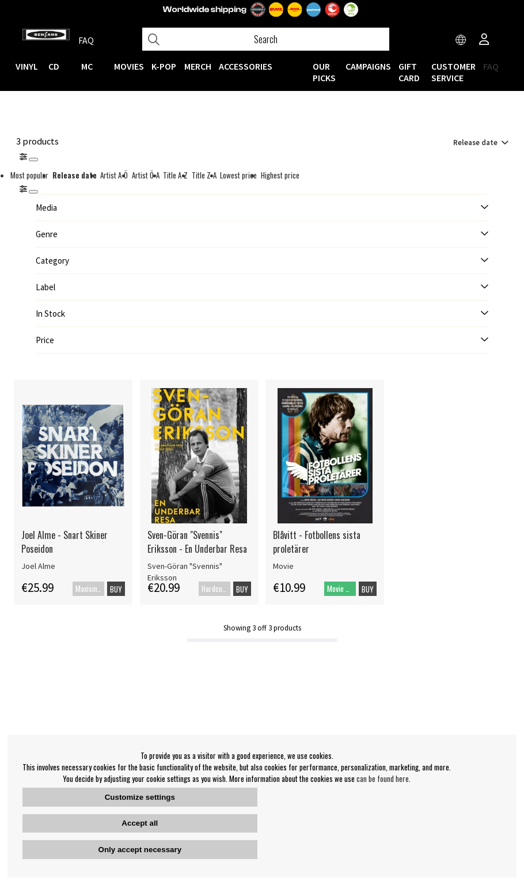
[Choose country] (461, 40)
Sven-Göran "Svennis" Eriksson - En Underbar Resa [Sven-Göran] (197, 542)
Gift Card (409, 71)
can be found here (382, 778)
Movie (283, 566)
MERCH (197, 66)
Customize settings (140, 797)
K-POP (163, 66)
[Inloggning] (484, 40)
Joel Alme (38, 566)
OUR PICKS (324, 71)
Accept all (139, 823)
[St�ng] (33, 191)
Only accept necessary (139, 849)
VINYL (27, 66)
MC (87, 66)
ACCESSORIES (245, 66)
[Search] (266, 39)
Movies (129, 66)
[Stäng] (33, 159)
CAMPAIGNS (368, 66)
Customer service (453, 71)
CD (53, 66)
